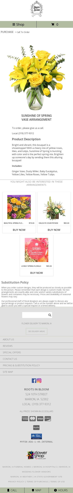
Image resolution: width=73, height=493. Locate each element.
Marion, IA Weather (21, 476)
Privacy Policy (16, 481)
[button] (36, 436)
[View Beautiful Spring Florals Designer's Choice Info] (19, 207)
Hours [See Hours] (61, 490)
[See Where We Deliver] (36, 331)
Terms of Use (57, 481)
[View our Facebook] (34, 382)
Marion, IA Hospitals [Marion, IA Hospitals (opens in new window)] (45, 467)
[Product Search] (37, 315)
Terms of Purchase (37, 481)
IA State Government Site (48, 476)
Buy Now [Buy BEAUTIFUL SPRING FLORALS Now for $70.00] (19, 230)
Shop (18, 24)
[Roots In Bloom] (36, 17)
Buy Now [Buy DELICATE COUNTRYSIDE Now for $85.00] (54, 230)
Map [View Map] (36, 490)
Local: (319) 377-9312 (23, 133)
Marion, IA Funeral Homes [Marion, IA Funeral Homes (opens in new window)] (17, 467)
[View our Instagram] (39, 382)
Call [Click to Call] (12, 490)
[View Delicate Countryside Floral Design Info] (54, 207)
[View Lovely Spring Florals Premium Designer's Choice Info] (36, 250)
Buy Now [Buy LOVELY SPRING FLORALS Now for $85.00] (36, 273)
